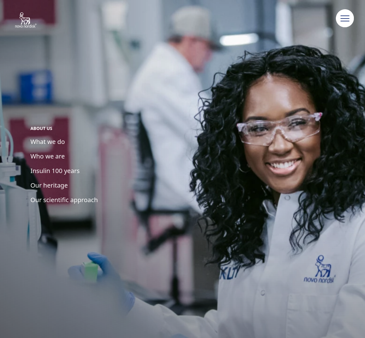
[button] (345, 18)
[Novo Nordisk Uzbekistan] (34, 20)
